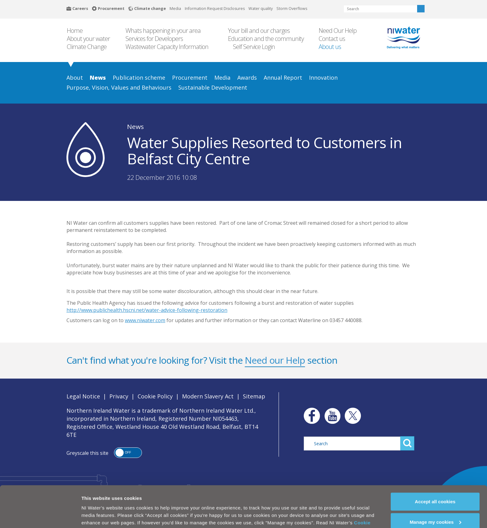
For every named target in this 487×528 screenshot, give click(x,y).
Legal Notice (83, 396)
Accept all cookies (435, 486)
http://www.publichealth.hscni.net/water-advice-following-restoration (146, 310)
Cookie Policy (155, 396)
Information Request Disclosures (215, 8)
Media (175, 8)
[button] (128, 452)
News (135, 126)
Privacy (118, 396)
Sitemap (254, 396)
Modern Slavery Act (208, 396)
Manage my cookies (435, 506)
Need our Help (275, 360)
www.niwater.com (145, 320)
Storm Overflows (291, 8)
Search (421, 8)
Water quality (260, 8)
